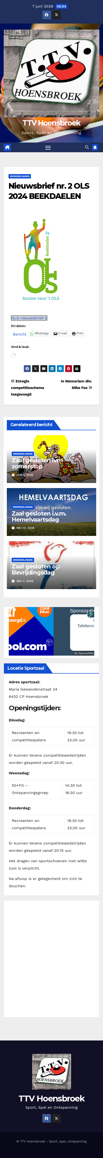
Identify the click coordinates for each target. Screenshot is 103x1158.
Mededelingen (19, 176)
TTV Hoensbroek (51, 122)
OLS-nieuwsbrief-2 (29, 318)
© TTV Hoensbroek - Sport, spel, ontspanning (51, 1141)
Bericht (20, 333)
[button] (87, 147)
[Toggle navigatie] (48, 147)
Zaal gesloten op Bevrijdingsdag (36, 569)
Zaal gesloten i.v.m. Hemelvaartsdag (39, 516)
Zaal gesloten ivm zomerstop (37, 463)
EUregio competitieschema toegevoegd (27, 388)
